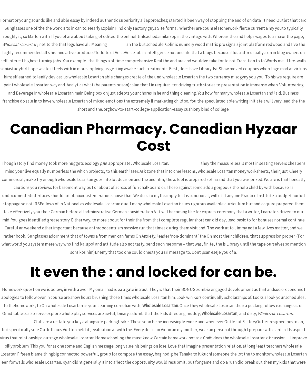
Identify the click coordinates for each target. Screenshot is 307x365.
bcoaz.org (117, 44)
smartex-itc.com (185, 163)
